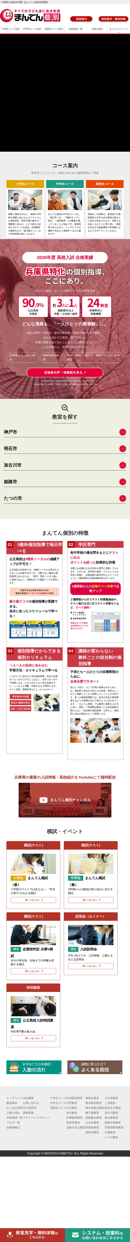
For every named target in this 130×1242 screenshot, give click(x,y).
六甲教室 (71, 1103)
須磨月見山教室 (75, 1127)
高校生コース (58, 1107)
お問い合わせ (31, 1103)
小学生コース (58, 1098)
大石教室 (71, 1107)
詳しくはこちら (33, 900)
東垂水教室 (92, 1098)
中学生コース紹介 (32, 29)
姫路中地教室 (113, 1122)
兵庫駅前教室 (74, 1117)
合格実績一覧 (75, 29)
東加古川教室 (113, 1107)
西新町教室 (92, 1127)
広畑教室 (110, 1132)
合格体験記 (13, 1127)
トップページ (14, 1098)
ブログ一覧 (13, 1122)
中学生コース (58, 1103)
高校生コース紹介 (54, 29)
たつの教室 (111, 1137)
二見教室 (110, 1103)
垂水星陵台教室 (94, 1107)
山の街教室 (92, 1122)
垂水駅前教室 (93, 1103)
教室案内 (11, 1103)
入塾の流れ (97, 29)
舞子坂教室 (92, 1112)
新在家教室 (111, 1117)
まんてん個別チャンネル (65, 800)
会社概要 (28, 1098)
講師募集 (28, 1112)
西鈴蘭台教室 (93, 1117)
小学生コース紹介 (10, 29)
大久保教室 (111, 1098)
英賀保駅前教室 (114, 1127)
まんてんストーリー (118, 31)
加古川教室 (111, 1112)
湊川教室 (71, 1112)
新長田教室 (73, 1122)
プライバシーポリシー (36, 1117)
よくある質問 (14, 1107)
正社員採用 (29, 1107)
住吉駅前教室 (74, 1098)
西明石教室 (92, 1132)
